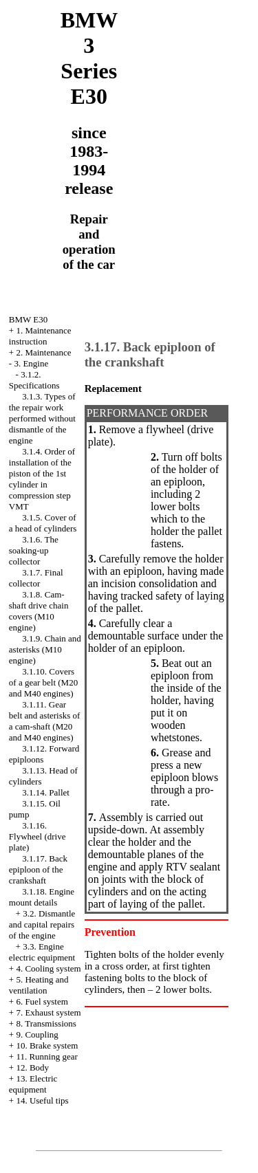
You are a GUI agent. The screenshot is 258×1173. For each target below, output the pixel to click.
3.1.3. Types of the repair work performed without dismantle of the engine (42, 418)
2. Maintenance (43, 352)
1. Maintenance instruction (40, 336)
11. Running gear (46, 1056)
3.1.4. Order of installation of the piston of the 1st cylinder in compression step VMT (42, 479)
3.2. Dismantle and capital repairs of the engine (42, 924)
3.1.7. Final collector (36, 578)
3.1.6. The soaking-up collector (33, 550)
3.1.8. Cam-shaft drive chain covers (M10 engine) (39, 611)
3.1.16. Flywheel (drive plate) (37, 836)
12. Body (32, 1067)
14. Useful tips (42, 1100)
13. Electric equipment (33, 1084)
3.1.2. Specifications (34, 380)
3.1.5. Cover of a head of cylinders (43, 523)
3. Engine (31, 363)
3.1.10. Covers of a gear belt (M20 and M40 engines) (43, 682)
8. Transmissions (46, 1023)
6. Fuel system (41, 1001)
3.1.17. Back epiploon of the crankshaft (38, 869)
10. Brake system (47, 1045)
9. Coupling (37, 1034)
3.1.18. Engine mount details (41, 897)
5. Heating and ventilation (39, 985)
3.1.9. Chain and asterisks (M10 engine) (45, 649)
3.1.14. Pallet (45, 792)
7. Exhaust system (48, 1012)
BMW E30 (28, 319)
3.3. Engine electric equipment (42, 952)
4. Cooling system (48, 968)
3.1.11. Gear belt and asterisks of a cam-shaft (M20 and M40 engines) (44, 721)
